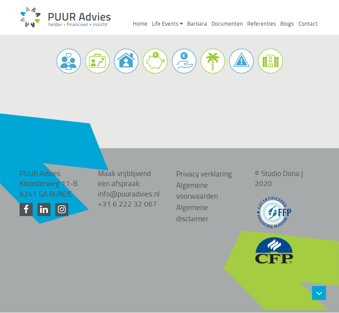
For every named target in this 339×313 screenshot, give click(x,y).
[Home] (65, 25)
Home (140, 23)
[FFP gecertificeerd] (274, 197)
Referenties (261, 23)
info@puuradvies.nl (129, 182)
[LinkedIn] (45, 198)
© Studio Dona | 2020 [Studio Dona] (279, 166)
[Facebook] (28, 198)
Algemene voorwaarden (197, 179)
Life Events (167, 23)
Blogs (287, 23)
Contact (308, 23)
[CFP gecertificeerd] (274, 235)
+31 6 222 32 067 (127, 192)
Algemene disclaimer (192, 201)
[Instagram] (63, 198)
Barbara (197, 23)
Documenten (227, 23)
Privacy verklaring (204, 162)
